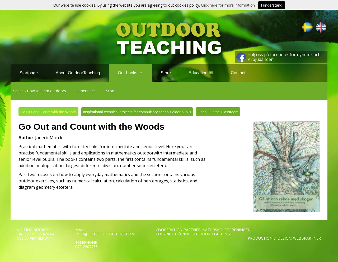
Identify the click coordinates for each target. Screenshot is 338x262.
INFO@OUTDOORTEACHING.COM (105, 233)
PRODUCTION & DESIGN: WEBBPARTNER (284, 238)
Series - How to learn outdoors (39, 90)
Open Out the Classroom (218, 112)
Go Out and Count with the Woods (48, 112)
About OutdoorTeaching (78, 73)
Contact (238, 73)
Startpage (29, 73)
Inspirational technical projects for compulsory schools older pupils (137, 112)
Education (201, 73)
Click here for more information (228, 5)
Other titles (86, 90)
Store (110, 90)
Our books (130, 73)
